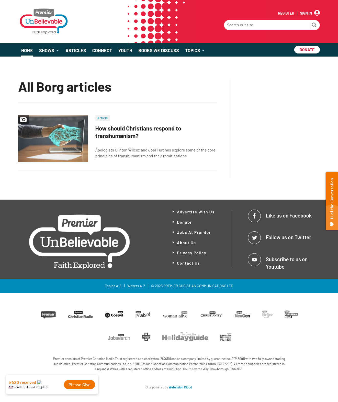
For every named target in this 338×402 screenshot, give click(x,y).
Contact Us (188, 262)
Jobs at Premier (194, 232)
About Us (186, 242)
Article (102, 118)
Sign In (306, 13)
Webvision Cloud (180, 387)
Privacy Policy (191, 252)
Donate (184, 222)
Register (286, 13)
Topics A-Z (113, 286)
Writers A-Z (136, 286)
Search (314, 25)
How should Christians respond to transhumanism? (138, 132)
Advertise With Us (196, 211)
